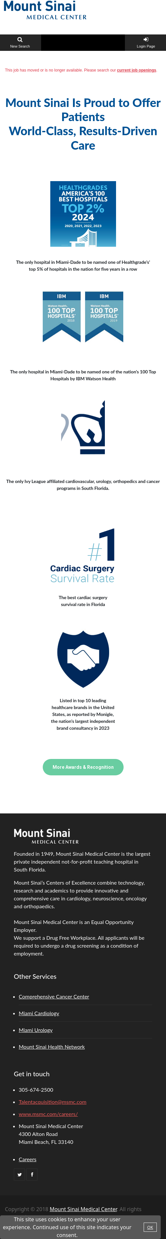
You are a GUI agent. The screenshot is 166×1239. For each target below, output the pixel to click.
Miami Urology (36, 1030)
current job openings (136, 70)
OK (150, 1227)
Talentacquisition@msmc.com (52, 1102)
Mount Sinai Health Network (52, 1046)
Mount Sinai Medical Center (83, 1209)
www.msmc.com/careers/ (48, 1114)
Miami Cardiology (39, 1013)
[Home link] (45, 9)
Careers (27, 1159)
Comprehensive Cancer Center (54, 996)
